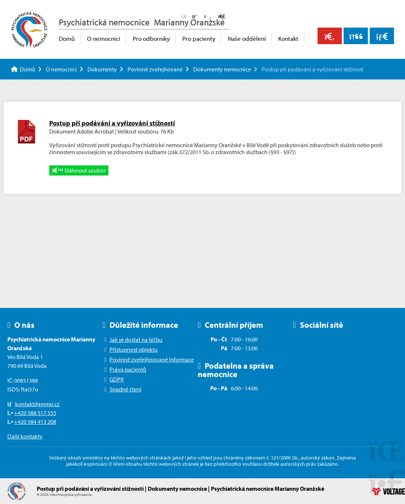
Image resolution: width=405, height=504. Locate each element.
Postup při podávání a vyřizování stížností (112, 123)
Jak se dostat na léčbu (136, 339)
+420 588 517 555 (35, 412)
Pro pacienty (198, 38)
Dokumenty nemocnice (222, 69)
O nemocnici (103, 38)
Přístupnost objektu (134, 349)
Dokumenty (102, 69)
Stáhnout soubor (78, 170)
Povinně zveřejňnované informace (152, 359)
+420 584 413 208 (35, 421)
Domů (29, 29)
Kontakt (288, 38)
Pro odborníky (151, 38)
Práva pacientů (128, 369)
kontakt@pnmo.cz (37, 404)
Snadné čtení (125, 389)
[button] (207, 16)
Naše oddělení (247, 38)
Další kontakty (25, 436)
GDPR (117, 379)
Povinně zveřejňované (155, 69)
